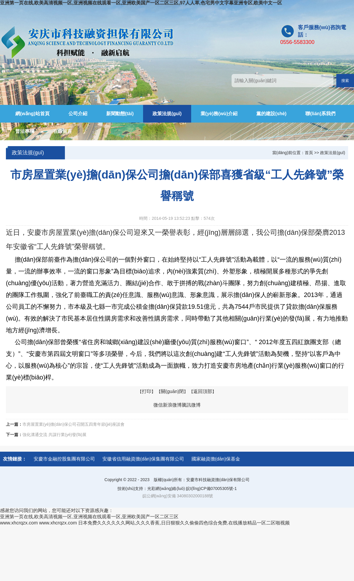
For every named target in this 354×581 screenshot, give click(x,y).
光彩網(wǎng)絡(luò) (166, 488)
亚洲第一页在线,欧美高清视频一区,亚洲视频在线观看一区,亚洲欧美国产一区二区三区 (89, 516)
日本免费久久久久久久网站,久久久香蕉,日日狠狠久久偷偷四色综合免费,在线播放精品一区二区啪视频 (184, 522)
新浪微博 (172, 404)
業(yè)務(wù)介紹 (219, 113)
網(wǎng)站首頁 (32, 113)
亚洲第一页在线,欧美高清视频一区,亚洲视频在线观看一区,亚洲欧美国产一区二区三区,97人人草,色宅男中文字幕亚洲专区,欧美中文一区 (141, 2)
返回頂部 (202, 391)
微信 (158, 404)
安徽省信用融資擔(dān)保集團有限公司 (143, 458)
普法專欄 (24, 131)
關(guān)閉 (172, 391)
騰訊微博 (191, 404)
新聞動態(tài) (120, 113)
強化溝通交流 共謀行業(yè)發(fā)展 (54, 434)
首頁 (309, 152)
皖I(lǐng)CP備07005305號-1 (211, 488)
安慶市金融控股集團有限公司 (64, 458)
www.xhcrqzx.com (19, 522)
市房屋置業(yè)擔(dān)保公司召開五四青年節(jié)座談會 (73, 424)
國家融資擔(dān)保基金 (215, 458)
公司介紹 (77, 113)
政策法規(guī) (167, 113)
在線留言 (62, 131)
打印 (146, 391)
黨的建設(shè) (271, 113)
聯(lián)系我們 (320, 113)
